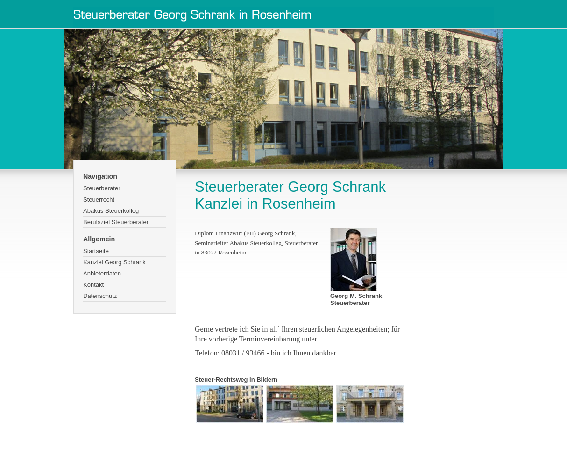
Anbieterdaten (102, 273)
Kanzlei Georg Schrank (114, 262)
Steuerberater (101, 188)
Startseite (96, 250)
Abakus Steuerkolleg (111, 210)
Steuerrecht (98, 199)
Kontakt (93, 284)
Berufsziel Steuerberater (116, 221)
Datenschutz (100, 295)
